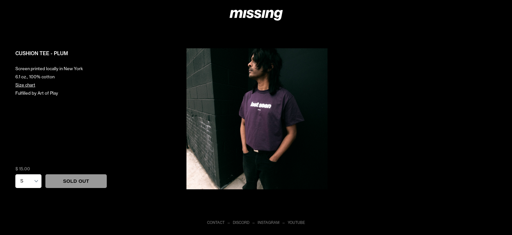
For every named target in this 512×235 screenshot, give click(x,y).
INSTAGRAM (269, 222)
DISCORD (241, 222)
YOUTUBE (296, 222)
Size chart (25, 84)
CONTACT (216, 222)
